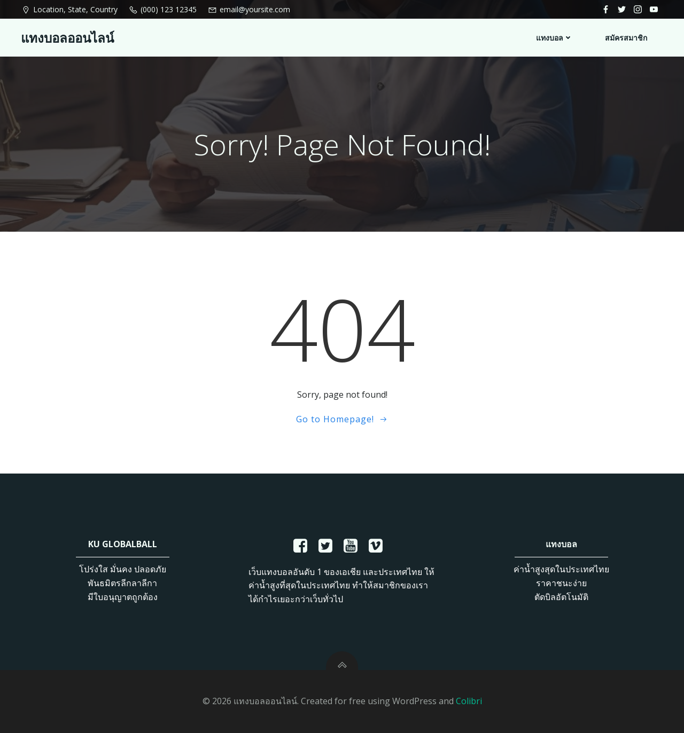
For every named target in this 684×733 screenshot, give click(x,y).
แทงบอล (554, 38)
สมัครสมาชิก (626, 38)
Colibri (469, 701)
